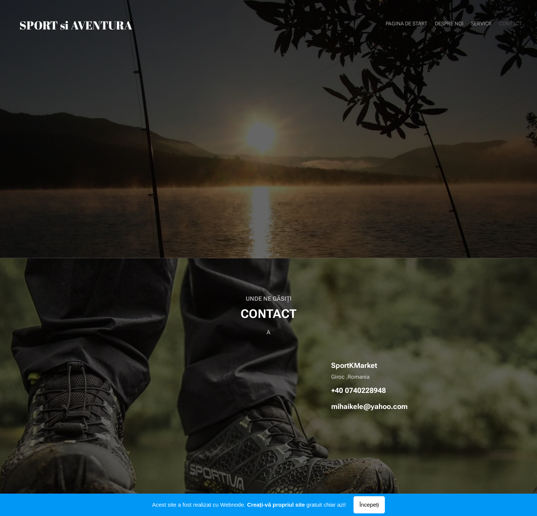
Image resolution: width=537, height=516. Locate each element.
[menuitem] (500, 24)
